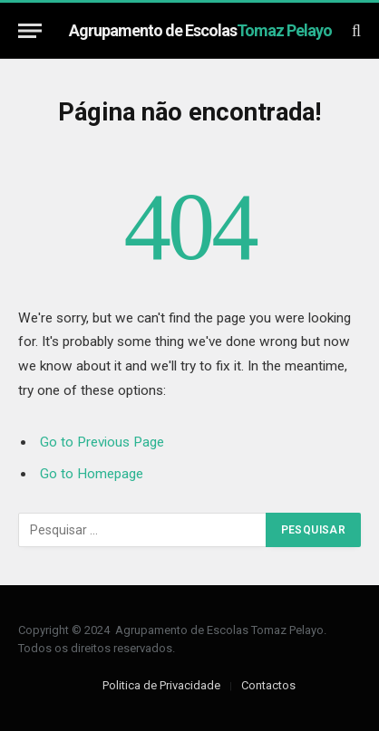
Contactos (268, 685)
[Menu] (30, 30)
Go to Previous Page (102, 442)
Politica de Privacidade (161, 685)
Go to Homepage (91, 474)
